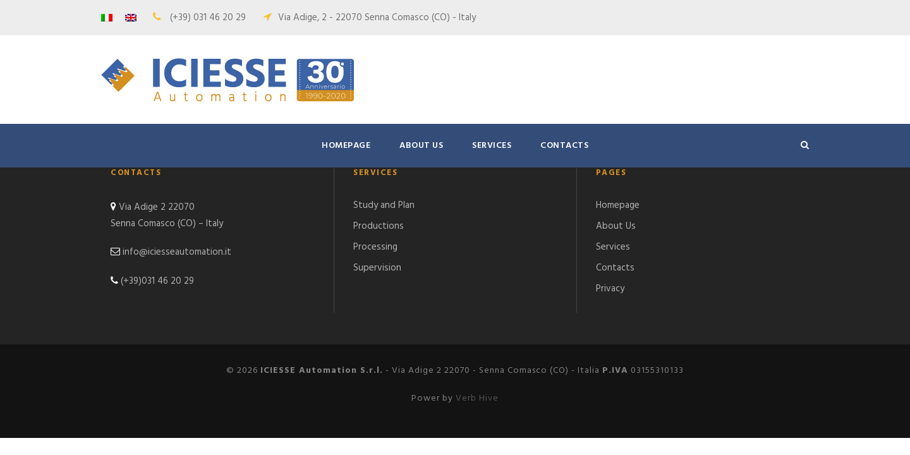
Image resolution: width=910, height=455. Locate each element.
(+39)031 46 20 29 (157, 281)
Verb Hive (477, 398)
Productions (378, 226)
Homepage (346, 145)
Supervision (377, 268)
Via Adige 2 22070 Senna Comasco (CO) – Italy (167, 215)
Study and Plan (384, 205)
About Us (421, 145)
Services (491, 145)
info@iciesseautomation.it (177, 252)
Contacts (564, 145)
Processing (375, 247)
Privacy (610, 288)
